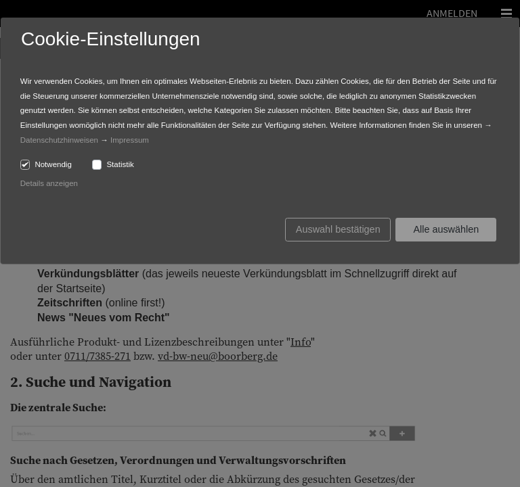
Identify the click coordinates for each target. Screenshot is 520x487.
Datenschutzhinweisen (59, 140)
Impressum (129, 140)
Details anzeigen (49, 183)
